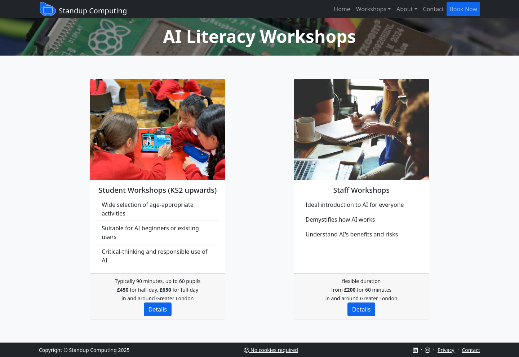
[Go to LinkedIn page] (415, 350)
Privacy (446, 350)
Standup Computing (83, 9)
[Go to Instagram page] (427, 350)
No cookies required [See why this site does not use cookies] (271, 350)
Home (342, 9)
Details (157, 309)
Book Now (463, 9)
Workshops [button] (371, 9)
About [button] (404, 9)
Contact (433, 9)
